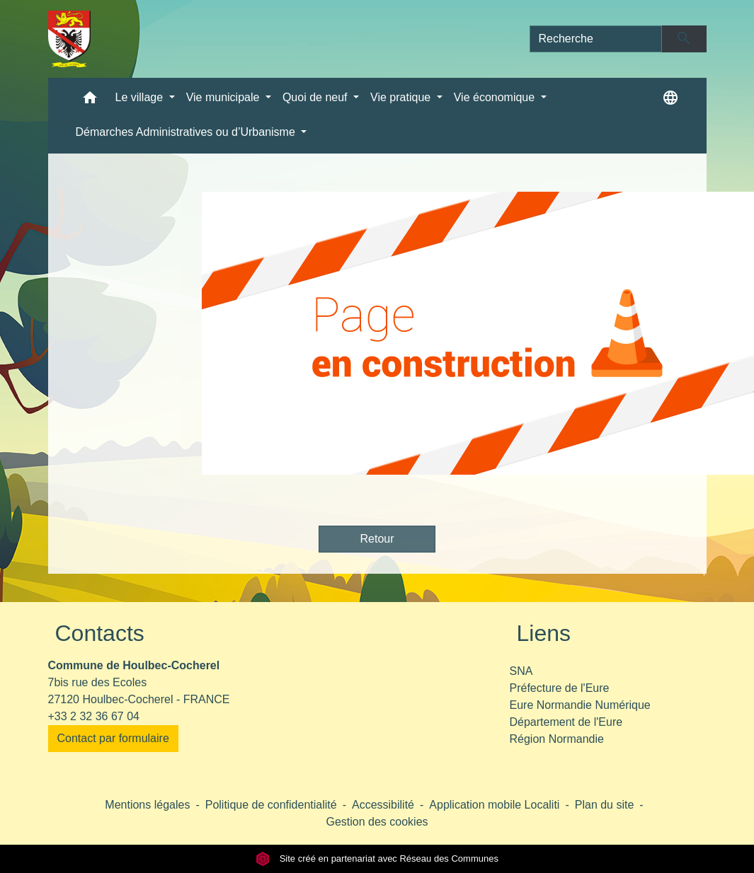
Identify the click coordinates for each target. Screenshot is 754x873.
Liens (544, 633)
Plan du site (604, 805)
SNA (521, 671)
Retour (377, 539)
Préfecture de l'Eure (560, 688)
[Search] (596, 38)
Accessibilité (383, 805)
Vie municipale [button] (224, 97)
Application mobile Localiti (494, 805)
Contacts (99, 633)
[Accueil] (69, 39)
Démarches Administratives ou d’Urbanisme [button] (187, 132)
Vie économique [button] (496, 97)
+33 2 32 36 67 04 (93, 716)
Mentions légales (147, 805)
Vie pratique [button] (402, 97)
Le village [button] (140, 97)
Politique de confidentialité (271, 805)
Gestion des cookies (377, 822)
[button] (90, 100)
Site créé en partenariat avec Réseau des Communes (377, 858)
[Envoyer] (684, 38)
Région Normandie (557, 739)
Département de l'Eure (566, 722)
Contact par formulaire (113, 738)
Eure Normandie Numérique (580, 705)
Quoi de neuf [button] (316, 97)
